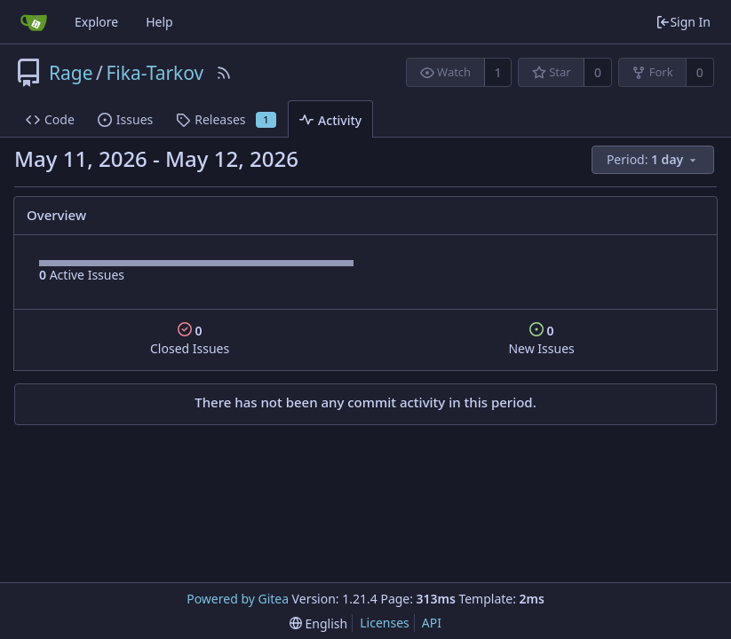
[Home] (34, 22)
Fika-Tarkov (154, 73)
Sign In (683, 21)
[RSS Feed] (224, 73)
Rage (71, 73)
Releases (226, 119)
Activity (330, 120)
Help (159, 21)
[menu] (654, 160)
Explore (96, 21)
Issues (125, 119)
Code (50, 119)
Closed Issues (189, 339)
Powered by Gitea (238, 598)
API (431, 622)
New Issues (541, 339)
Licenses (384, 622)
